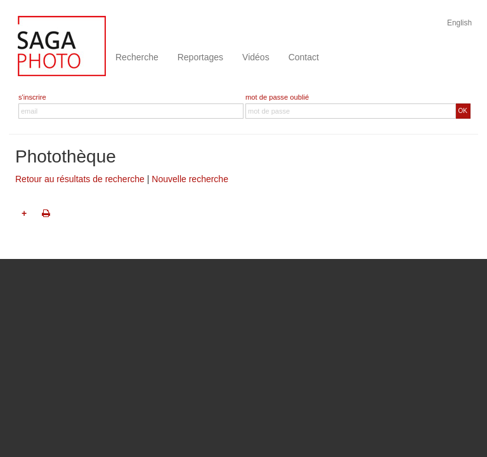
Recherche (137, 57)
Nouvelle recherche (190, 179)
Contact (304, 57)
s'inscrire (32, 97)
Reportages (200, 57)
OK (462, 110)
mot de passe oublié (277, 97)
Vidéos (255, 57)
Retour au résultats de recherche (80, 179)
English (459, 22)
